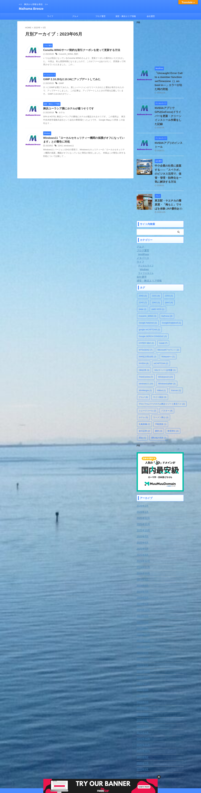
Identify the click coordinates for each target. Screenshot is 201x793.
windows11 (68, 147)
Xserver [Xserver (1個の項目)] (176, 370)
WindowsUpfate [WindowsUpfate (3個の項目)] (167, 364)
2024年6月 (142, 577)
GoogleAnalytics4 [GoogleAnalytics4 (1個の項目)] (171, 303)
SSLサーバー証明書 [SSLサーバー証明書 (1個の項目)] (165, 350)
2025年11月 (142, 504)
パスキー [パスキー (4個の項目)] (167, 391)
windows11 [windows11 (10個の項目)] (146, 364)
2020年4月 (142, 749)
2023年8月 (142, 595)
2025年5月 (142, 528)
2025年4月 (142, 534)
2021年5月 (142, 694)
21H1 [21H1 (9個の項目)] (156, 276)
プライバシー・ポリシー (106, 772)
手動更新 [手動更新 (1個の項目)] (160, 404)
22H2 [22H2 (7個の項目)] (143, 283)
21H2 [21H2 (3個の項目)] (169, 276)
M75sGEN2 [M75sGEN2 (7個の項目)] (145, 330)
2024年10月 (142, 553)
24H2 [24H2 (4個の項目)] (169, 283)
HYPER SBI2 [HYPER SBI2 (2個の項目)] (146, 323)
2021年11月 (142, 657)
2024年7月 (142, 571)
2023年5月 (142, 608)
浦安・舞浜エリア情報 (125, 16)
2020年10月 (142, 730)
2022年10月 (142, 626)
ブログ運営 (100, 16)
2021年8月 (142, 675)
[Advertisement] (160, 43)
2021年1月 (142, 712)
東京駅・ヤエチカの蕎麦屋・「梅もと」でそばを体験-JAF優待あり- (169, 185)
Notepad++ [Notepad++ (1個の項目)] (168, 337)
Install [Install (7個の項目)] (163, 323)
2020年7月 (142, 743)
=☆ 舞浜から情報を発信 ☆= (100, 778)
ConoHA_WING (65, 54)
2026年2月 (142, 485)
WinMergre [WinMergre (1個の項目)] (145, 370)
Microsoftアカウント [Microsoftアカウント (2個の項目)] (168, 330)
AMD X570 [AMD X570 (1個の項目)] (157, 289)
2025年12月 (142, 497)
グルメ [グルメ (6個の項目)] (143, 377)
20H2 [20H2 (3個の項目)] (143, 276)
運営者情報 (125, 772)
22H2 (60, 147)
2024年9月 (142, 559)
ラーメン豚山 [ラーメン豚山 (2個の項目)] (160, 397)
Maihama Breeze (31, 8)
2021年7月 (142, 681)
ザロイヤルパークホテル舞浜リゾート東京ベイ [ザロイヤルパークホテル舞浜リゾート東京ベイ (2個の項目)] (162, 384)
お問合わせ (87, 772)
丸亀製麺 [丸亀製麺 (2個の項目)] (144, 404)
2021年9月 (142, 669)
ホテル (61, 113)
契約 (75, 54)
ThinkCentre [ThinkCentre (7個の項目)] (146, 357)
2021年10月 (142, 663)
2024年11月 (142, 546)
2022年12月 (142, 614)
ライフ (50, 16)
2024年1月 (142, 583)
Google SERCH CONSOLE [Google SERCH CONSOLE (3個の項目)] (153, 316)
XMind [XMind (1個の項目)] (161, 370)
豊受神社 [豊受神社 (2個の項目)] (173, 411)
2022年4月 (142, 632)
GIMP (61, 84)
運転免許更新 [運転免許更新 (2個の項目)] (158, 418)
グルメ (75, 16)
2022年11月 (142, 620)
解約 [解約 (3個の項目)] (158, 411)
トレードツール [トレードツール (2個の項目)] (147, 391)
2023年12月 (142, 589)
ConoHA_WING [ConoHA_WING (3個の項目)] (147, 296)
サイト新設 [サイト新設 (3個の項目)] (159, 377)
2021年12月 (142, 651)
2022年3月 (142, 638)
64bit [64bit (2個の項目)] (142, 289)
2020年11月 (142, 724)
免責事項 (75, 772)
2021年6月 (142, 687)
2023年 (37, 27)
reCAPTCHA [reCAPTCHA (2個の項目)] (161, 343)
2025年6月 (142, 522)
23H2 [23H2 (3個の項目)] (156, 283)
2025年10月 (142, 510)
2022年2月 (142, 645)
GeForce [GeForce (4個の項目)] (166, 296)
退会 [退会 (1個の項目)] (142, 418)
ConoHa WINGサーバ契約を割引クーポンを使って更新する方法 (79, 50)
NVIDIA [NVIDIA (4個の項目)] (144, 343)
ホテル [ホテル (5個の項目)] (143, 397)
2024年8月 (142, 565)
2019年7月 (142, 755)
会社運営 (151, 16)
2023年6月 (142, 602)
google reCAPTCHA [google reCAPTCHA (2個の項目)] (149, 310)
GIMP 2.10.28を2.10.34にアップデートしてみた (70, 79)
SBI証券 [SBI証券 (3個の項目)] (144, 350)
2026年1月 (142, 491)
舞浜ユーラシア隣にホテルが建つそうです (67, 109)
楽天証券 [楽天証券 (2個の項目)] (144, 411)
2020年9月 (142, 736)
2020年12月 (142, 718)
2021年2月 (142, 706)
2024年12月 (142, 540)
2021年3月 (142, 700)
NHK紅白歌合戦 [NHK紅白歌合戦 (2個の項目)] (147, 337)
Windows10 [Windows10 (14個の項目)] (165, 357)
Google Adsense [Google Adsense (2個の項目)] (148, 303)
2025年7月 (142, 516)
